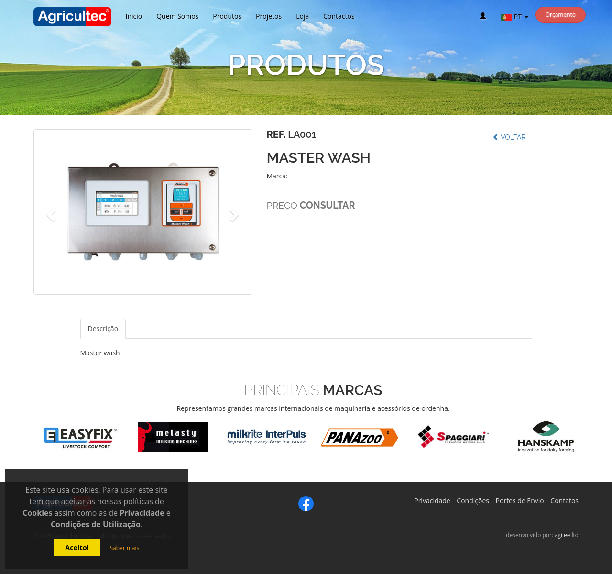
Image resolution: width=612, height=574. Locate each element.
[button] (49, 212)
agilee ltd (567, 535)
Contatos (564, 500)
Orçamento (561, 15)
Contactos (338, 16)
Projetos (269, 16)
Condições (473, 500)
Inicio (134, 16)
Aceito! (77, 547)
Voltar (509, 137)
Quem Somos (177, 16)
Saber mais (124, 548)
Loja (302, 16)
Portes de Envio (520, 500)
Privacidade (432, 500)
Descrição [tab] (103, 328)
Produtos (227, 16)
